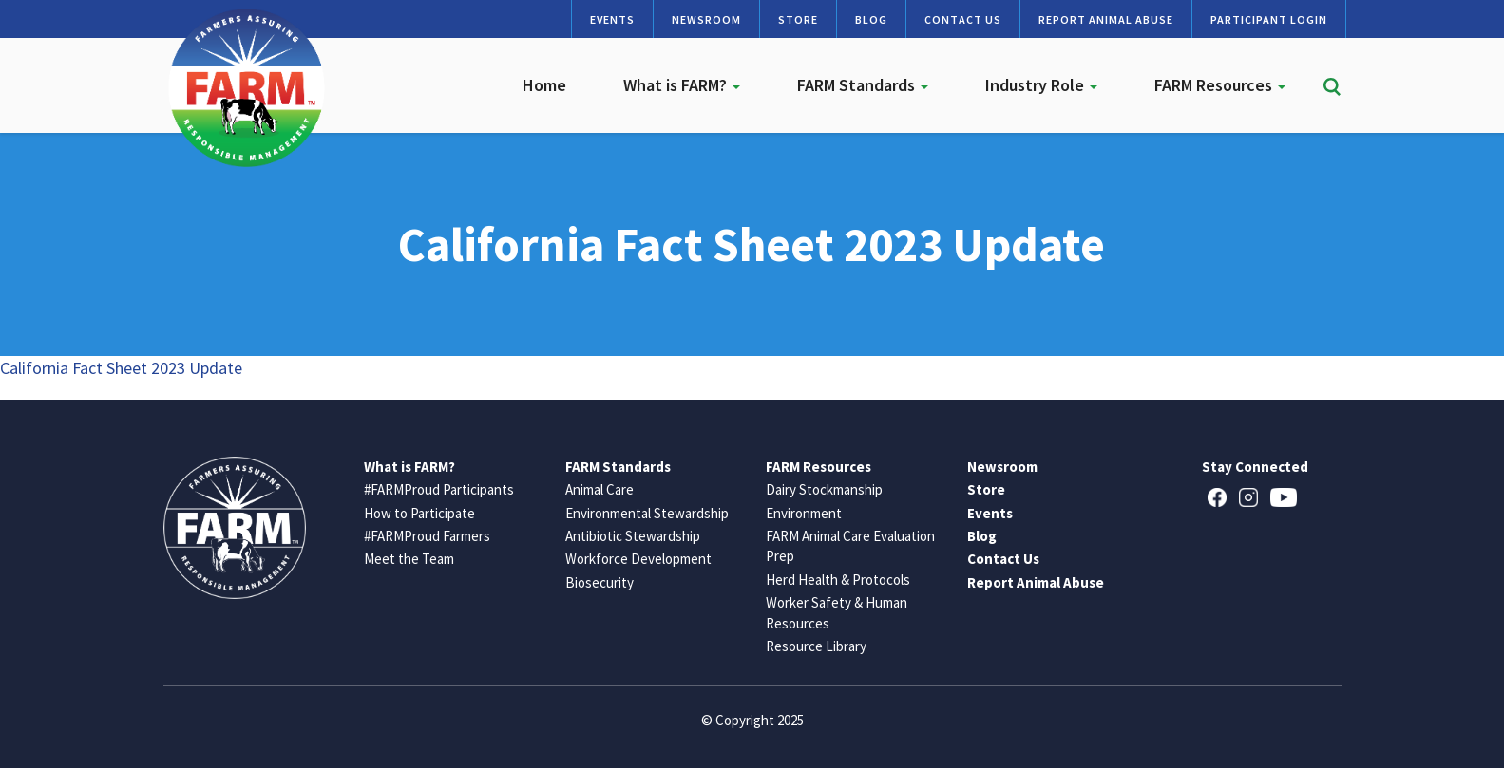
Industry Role (1041, 85)
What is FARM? (681, 85)
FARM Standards (862, 85)
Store (798, 19)
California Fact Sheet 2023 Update (121, 368)
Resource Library (816, 646)
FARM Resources (1219, 85)
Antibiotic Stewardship (632, 536)
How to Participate (419, 513)
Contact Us (962, 19)
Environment (804, 513)
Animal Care (599, 489)
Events (612, 19)
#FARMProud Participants (439, 489)
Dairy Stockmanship (824, 489)
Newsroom (706, 19)
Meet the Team (409, 559)
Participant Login (1268, 19)
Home (544, 85)
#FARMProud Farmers (427, 536)
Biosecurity (599, 582)
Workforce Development (638, 559)
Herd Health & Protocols (838, 580)
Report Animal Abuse (1105, 19)
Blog (871, 19)
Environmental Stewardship (647, 513)
